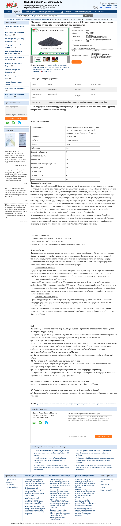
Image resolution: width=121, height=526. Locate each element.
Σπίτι (8, 12)
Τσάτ (77, 62)
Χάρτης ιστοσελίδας (107, 490)
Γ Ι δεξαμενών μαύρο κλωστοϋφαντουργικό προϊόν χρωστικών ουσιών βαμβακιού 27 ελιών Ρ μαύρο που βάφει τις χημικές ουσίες (60, 483)
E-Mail (103, 487)
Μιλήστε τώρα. (107, 5)
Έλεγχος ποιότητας (65, 12)
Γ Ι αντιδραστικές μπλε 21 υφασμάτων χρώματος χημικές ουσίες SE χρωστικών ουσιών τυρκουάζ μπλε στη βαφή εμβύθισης (85, 511)
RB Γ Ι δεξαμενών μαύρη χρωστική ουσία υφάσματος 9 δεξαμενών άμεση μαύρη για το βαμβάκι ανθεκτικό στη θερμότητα (60, 503)
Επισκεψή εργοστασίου (46, 12)
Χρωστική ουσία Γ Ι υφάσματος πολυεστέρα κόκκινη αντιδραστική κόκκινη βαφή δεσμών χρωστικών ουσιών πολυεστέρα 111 (51, 468)
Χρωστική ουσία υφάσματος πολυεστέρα (36, 19)
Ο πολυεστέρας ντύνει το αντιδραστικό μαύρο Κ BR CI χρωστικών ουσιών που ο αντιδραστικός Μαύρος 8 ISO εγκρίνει (51, 453)
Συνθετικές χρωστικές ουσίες (15, 26)
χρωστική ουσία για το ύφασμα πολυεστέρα (51, 404)
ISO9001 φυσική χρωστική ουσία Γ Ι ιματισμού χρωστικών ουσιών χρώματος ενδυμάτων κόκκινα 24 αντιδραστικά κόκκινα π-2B (85, 493)
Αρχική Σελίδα (9, 19)
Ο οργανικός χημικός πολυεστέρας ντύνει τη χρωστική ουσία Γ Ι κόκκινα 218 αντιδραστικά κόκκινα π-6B (85, 502)
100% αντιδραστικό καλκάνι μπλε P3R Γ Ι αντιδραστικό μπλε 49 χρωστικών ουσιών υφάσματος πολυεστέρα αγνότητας (93, 453)
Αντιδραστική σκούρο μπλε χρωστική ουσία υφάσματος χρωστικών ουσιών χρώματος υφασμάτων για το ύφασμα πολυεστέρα (94, 468)
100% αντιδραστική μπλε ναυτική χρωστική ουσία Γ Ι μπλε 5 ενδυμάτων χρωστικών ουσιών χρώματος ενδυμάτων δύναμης (85, 483)
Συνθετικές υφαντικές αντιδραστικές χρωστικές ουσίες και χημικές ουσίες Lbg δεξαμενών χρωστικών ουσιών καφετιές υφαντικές (35, 491)
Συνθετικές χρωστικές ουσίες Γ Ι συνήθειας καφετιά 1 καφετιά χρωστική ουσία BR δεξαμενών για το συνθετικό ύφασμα (35, 482)
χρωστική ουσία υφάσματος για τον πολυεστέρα (81, 404)
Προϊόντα (17, 12)
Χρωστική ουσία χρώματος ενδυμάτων (87, 476)
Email (115, 5)
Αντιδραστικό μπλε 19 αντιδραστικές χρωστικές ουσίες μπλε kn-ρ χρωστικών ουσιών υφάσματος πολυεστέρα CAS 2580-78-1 (95, 460)
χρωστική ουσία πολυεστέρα (106, 404)
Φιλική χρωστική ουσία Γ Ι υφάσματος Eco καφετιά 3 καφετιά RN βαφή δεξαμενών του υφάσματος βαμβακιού (34, 500)
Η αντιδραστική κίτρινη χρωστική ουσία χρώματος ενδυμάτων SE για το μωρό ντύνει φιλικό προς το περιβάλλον (50, 460)
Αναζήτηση (89, 16)
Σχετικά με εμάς (30, 12)
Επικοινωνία (16, 118)
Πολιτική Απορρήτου (16, 523)
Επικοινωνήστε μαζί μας (83, 12)
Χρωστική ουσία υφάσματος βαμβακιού (62, 476)
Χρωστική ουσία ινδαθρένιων (15, 88)
